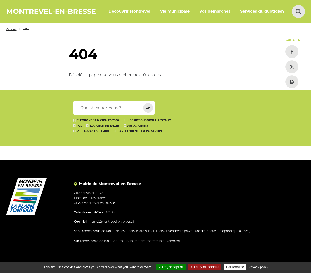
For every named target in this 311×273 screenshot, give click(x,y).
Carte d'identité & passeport (140, 131)
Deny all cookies (204, 267)
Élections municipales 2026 (98, 120)
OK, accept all (171, 267)
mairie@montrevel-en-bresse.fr (112, 222)
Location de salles (105, 125)
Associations (137, 125)
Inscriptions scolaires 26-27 (149, 120)
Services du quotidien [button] (262, 11)
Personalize (235, 267)
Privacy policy (258, 267)
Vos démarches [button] (214, 11)
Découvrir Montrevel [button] (129, 11)
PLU (79, 125)
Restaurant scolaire (93, 131)
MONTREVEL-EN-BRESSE (51, 11)
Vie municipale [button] (175, 11)
